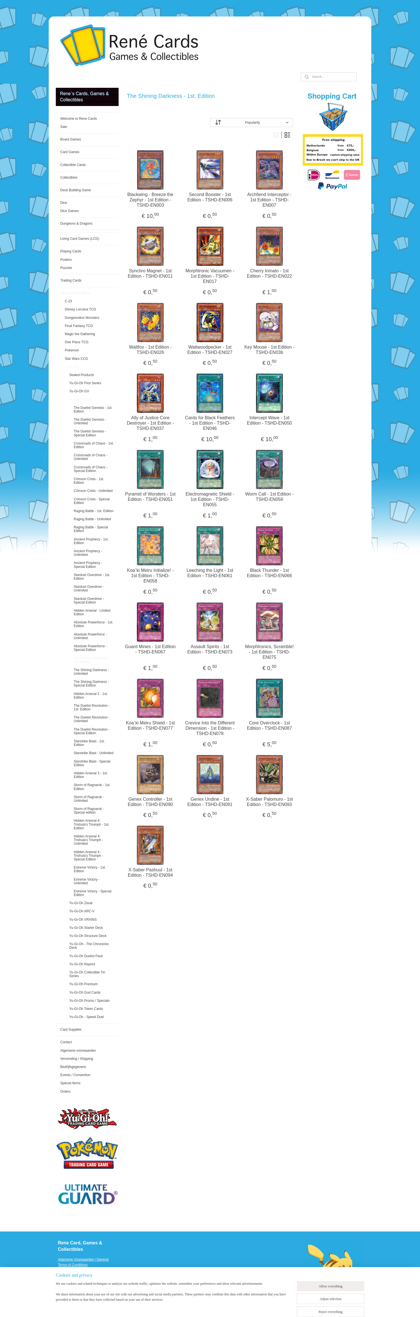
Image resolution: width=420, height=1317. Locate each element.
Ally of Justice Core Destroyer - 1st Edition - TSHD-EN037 (150, 423)
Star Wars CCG (76, 359)
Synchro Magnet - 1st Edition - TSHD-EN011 (150, 273)
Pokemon (72, 350)
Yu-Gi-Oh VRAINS (83, 920)
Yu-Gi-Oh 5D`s (80, 400)
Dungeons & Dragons (76, 223)
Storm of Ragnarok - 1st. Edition (92, 787)
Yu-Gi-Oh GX (79, 391)
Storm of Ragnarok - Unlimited (89, 799)
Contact (66, 1042)
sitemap (207, 1306)
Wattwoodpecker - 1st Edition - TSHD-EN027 (210, 350)
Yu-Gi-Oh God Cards (84, 992)
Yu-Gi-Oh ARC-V (81, 911)
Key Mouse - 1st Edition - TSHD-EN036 (269, 350)
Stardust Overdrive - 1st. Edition (92, 577)
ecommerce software (236, 1306)
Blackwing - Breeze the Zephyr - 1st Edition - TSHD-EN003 (151, 200)
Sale (63, 127)
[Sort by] (251, 122)
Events (63, 1286)
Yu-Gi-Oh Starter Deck (86, 928)
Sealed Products (81, 375)
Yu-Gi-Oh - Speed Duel (86, 1017)
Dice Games (69, 211)
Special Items (70, 1083)
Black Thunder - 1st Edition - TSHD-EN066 (269, 573)
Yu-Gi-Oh (72, 367)
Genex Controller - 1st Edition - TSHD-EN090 (150, 802)
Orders (65, 1091)
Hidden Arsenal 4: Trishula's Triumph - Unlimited (88, 840)
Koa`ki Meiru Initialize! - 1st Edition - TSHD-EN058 (150, 575)
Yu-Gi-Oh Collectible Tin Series (87, 974)
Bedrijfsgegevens (73, 1067)
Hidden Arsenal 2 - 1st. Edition (91, 695)
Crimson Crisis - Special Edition (92, 501)
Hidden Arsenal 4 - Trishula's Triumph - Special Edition (88, 855)
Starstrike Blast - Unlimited (93, 753)
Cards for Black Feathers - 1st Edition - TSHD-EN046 (210, 423)
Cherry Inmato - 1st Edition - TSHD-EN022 (269, 273)
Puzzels (66, 268)
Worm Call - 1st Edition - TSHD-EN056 (269, 497)
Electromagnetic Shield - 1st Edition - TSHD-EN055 (210, 499)
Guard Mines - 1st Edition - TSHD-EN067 (150, 649)
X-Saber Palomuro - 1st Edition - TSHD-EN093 (269, 802)
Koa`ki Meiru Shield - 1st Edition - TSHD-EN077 (150, 725)
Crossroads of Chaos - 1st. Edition (94, 445)
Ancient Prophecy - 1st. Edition (91, 541)
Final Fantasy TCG (79, 326)
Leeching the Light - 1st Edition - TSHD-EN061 (210, 573)
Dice (63, 203)
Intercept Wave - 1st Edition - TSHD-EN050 (269, 420)
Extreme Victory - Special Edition (93, 893)
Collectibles (68, 177)
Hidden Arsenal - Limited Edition (92, 612)
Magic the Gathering (80, 334)
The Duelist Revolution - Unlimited (92, 719)
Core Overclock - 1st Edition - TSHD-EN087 (269, 725)
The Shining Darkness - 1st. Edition (91, 660)
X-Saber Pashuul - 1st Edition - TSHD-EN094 (150, 872)
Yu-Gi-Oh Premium (83, 984)
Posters (66, 260)
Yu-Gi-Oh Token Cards (86, 1009)
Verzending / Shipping (76, 1059)
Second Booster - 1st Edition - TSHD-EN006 (210, 197)
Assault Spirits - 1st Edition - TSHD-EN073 (210, 649)
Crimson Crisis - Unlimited (93, 491)
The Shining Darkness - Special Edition (91, 683)
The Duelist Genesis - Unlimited (90, 421)
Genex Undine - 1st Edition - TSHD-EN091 (210, 802)
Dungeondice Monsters (82, 318)
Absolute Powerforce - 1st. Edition (93, 624)
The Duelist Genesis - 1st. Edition (93, 409)
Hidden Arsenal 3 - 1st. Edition (91, 775)
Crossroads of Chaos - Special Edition (90, 469)
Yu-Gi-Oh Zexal (81, 903)
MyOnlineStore (281, 1306)
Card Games (69, 152)
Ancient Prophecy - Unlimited (88, 553)
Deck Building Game (75, 190)
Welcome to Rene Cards (78, 119)
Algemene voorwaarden (78, 1051)
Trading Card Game (75, 293)
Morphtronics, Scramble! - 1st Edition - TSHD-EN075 (269, 652)
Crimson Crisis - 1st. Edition (89, 481)
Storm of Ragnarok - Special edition (89, 810)
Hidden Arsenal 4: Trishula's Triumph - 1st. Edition (91, 824)
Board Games (70, 139)
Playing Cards (70, 251)
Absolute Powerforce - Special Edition (90, 648)
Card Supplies (70, 1030)
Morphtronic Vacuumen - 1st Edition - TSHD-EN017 (210, 276)
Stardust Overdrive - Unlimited (89, 588)
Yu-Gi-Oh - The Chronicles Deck (89, 946)
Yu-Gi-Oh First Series (85, 383)
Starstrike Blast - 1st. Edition (89, 743)
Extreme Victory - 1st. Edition (90, 869)
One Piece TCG (76, 342)
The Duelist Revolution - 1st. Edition (92, 707)
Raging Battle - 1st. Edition (94, 511)
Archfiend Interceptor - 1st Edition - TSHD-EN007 (269, 200)
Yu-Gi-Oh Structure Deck (88, 936)
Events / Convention (75, 1075)
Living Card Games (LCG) (79, 239)
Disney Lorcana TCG (80, 309)
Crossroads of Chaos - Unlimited (90, 457)
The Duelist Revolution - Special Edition (92, 731)
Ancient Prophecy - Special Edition (88, 564)
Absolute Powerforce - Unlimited (90, 636)
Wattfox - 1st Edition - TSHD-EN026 (150, 350)
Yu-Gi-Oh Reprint (82, 964)
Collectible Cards (73, 165)
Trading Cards (71, 280)
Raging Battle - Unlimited (92, 519)
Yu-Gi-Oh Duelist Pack (86, 956)
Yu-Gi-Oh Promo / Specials (89, 1001)
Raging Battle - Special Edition (91, 529)
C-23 (68, 301)
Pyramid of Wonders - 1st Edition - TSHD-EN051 (150, 497)
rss (218, 1306)
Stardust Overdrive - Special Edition (89, 600)
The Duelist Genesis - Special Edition (90, 433)
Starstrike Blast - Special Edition (92, 763)
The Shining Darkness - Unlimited (91, 672)
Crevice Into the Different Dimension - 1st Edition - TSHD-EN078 (210, 728)
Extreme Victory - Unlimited (87, 881)
